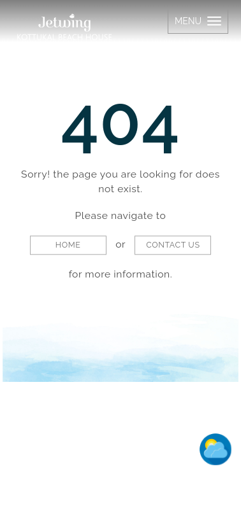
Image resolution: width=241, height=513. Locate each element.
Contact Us (173, 245)
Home (68, 245)
